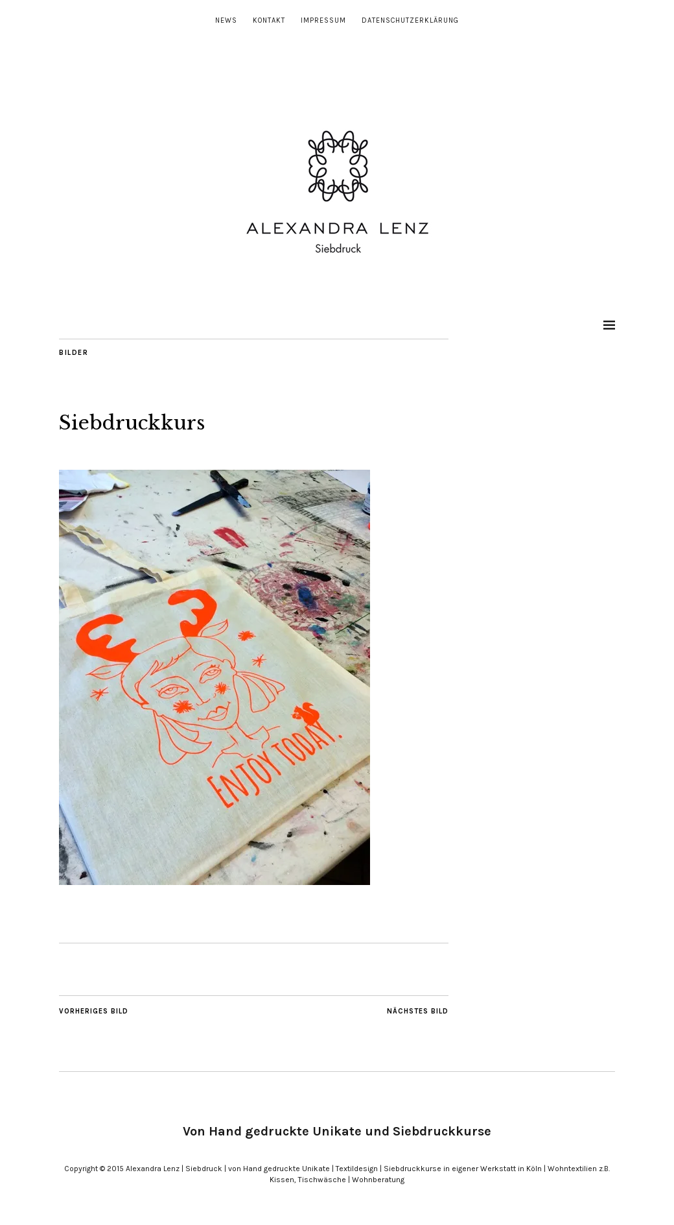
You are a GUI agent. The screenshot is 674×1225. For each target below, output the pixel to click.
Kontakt (269, 20)
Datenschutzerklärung (410, 20)
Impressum (323, 20)
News (226, 20)
